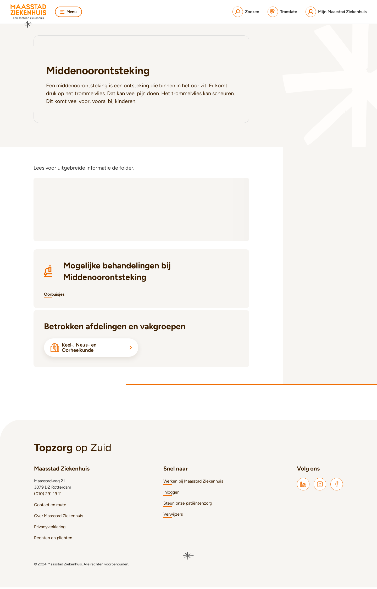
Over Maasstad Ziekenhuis (58, 517)
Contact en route (50, 506)
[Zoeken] (245, 12)
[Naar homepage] (28, 16)
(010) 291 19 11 (48, 495)
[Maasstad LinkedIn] (303, 485)
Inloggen (171, 493)
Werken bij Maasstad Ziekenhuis (193, 482)
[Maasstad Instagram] (320, 485)
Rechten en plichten (53, 539)
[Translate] (282, 12)
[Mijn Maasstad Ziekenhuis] (336, 12)
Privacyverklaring (49, 528)
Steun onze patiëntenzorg (187, 504)
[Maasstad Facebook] (336, 485)
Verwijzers (173, 515)
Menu (68, 11)
